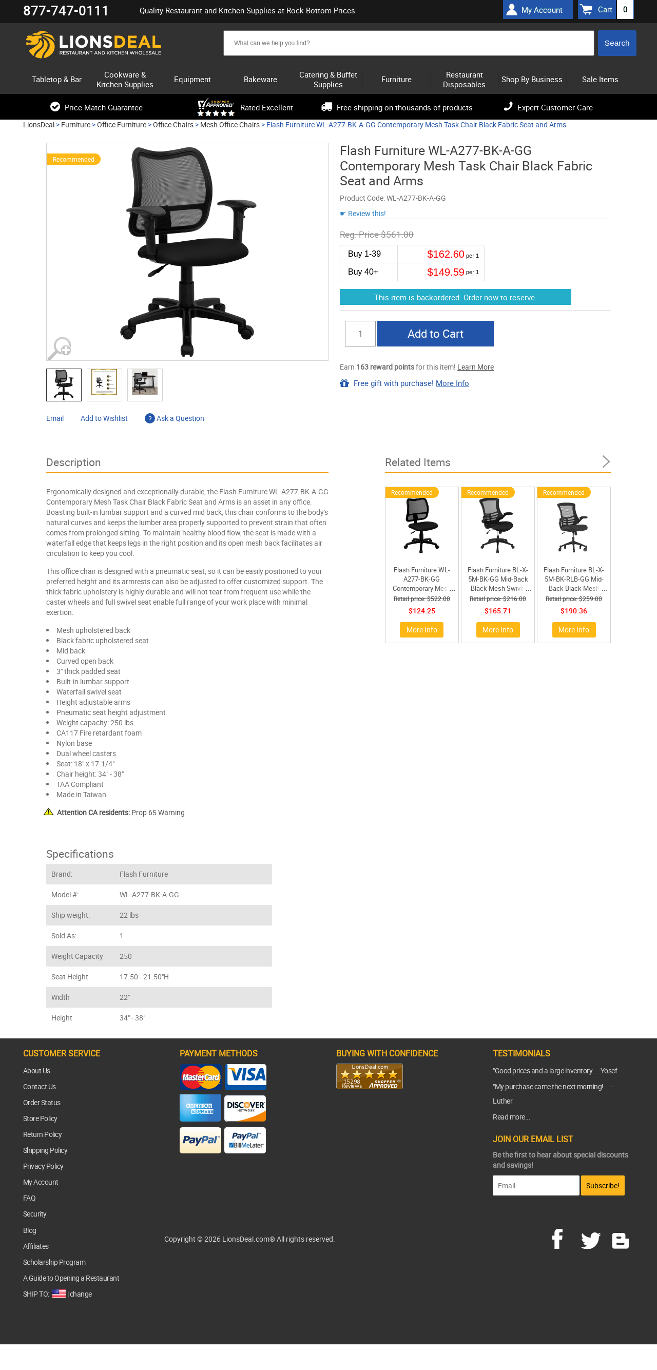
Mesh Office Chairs (230, 124)
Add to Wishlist (104, 418)
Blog (29, 1230)
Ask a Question (174, 418)
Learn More (475, 367)
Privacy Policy (43, 1166)
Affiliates (36, 1246)
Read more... (511, 1117)
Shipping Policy (45, 1150)
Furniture (75, 124)
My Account (41, 1182)
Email (55, 418)
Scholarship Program (54, 1262)
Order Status (42, 1102)
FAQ (29, 1198)
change (81, 1294)
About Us (36, 1070)
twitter (593, 1237)
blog (621, 1237)
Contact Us (39, 1086)
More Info (452, 383)
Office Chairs (173, 124)
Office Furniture (121, 124)
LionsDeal (38, 124)
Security (35, 1214)
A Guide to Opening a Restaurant (71, 1278)
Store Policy (40, 1118)
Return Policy (42, 1134)
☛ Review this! (363, 213)
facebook (564, 1237)
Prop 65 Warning (121, 812)
